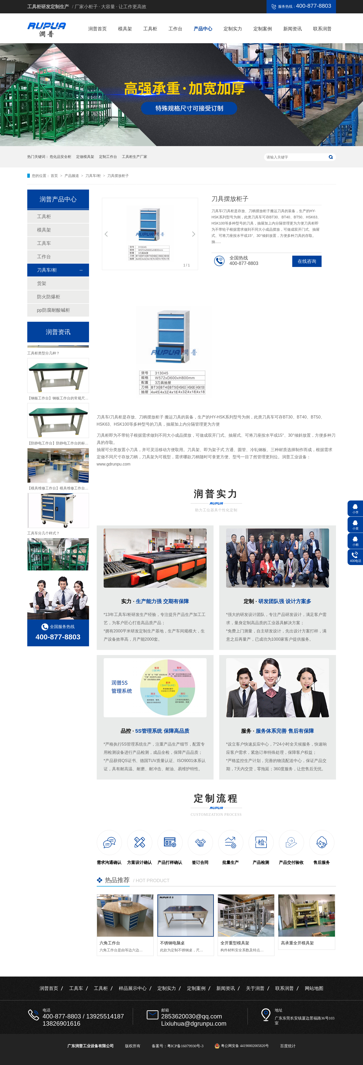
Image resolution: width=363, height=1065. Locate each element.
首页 (55, 176)
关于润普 (255, 988)
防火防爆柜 (48, 296)
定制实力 (233, 28)
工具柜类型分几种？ (43, 355)
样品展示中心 (133, 988)
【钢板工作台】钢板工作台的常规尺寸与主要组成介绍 (70, 400)
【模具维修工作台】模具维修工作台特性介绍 (63, 490)
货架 (41, 283)
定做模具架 (85, 157)
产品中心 (203, 28)
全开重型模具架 (234, 943)
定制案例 (262, 28)
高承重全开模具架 (297, 943)
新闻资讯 (292, 28)
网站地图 (314, 988)
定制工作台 (108, 157)
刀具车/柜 (93, 176)
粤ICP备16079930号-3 (185, 1046)
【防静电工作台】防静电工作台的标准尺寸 (61, 445)
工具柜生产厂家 (134, 157)
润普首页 (97, 28)
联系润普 (322, 28)
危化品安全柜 (60, 157)
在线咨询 (307, 261)
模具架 (125, 28)
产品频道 (72, 176)
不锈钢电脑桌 (172, 943)
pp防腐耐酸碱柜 (53, 310)
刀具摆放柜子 (118, 176)
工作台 (175, 28)
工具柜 (150, 28)
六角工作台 (110, 943)
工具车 (44, 243)
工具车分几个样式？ (43, 535)
